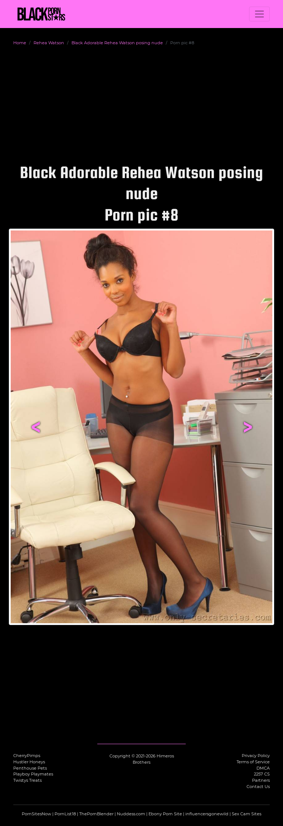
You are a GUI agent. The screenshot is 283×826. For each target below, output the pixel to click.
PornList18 (65, 813)
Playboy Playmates (33, 774)
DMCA (263, 768)
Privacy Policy (256, 755)
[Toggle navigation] (259, 14)
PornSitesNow (36, 813)
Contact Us (258, 786)
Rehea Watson (49, 42)
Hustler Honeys (29, 761)
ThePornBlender (96, 813)
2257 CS (262, 774)
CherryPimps (26, 755)
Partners (261, 780)
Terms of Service (253, 761)
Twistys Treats (27, 780)
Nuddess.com (131, 813)
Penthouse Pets (30, 768)
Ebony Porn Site (165, 813)
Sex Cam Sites (246, 813)
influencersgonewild (206, 813)
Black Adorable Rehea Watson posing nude (117, 42)
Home (19, 42)
